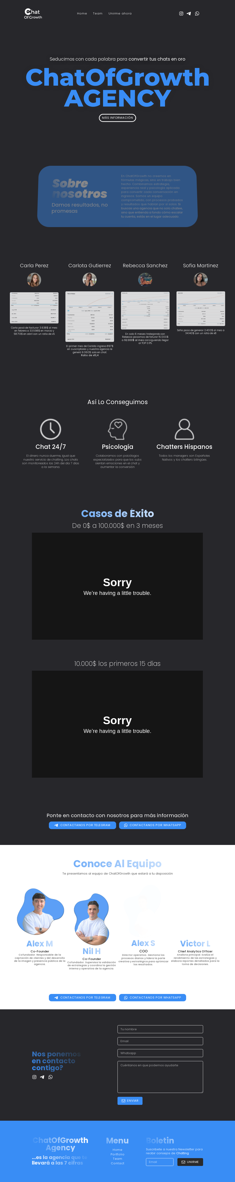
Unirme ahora (120, 13)
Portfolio (118, 1154)
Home (82, 13)
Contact (117, 1163)
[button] (181, 13)
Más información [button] (117, 117)
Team (97, 13)
